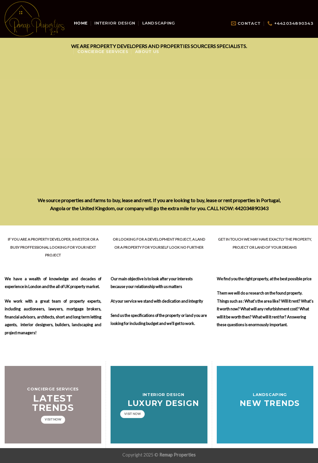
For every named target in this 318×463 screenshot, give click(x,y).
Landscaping (158, 23)
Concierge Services (102, 51)
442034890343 (251, 208)
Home (81, 23)
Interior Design (114, 23)
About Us (147, 51)
